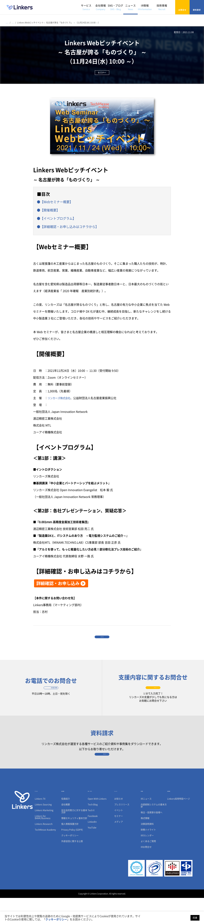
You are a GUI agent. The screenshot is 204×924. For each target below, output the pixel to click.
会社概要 (65, 831)
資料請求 (197, 7)
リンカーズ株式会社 (61, 394)
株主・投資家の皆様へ (151, 838)
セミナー (118, 842)
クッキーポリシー (70, 861)
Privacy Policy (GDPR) (72, 856)
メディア (118, 848)
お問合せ (182, 7)
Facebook (93, 842)
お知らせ (118, 825)
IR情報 (145, 7)
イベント (118, 836)
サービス (86, 7)
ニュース (130, 7)
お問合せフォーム (153, 697)
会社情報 (100, 7)
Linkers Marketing (44, 836)
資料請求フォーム (102, 776)
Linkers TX (40, 825)
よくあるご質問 (148, 867)
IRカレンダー (147, 861)
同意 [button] (195, 918)
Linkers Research (43, 850)
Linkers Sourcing (43, 831)
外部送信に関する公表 (72, 867)
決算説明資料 (147, 850)
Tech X (91, 836)
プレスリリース (121, 831)
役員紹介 (65, 825)
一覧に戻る (102, 637)
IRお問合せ (146, 873)
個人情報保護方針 (70, 850)
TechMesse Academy (45, 856)
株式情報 (145, 844)
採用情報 (162, 7)
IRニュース (146, 825)
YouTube (92, 854)
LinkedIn (92, 848)
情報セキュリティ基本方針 (74, 844)
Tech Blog (93, 831)
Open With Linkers (97, 825)
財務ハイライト (148, 856)
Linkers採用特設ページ (178, 825)
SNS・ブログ (115, 7)
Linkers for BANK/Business (42, 843)
